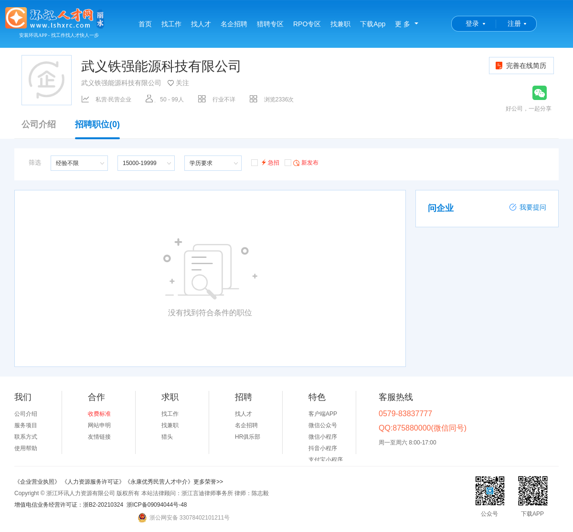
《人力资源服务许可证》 (93, 481)
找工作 (171, 24)
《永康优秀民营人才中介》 (159, 481)
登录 (472, 23)
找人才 (201, 24)
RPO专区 (307, 24)
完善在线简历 (520, 65)
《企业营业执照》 (38, 481)
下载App (372, 24)
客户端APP (322, 413)
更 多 (402, 24)
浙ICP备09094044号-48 (157, 504)
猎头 (167, 436)
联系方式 (25, 436)
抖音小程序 (322, 448)
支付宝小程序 (325, 459)
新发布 (301, 162)
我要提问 (527, 207)
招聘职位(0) (97, 129)
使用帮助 (25, 448)
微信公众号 (322, 425)
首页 (145, 24)
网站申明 (99, 425)
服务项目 (25, 425)
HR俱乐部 (247, 436)
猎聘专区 (270, 24)
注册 (514, 23)
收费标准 (99, 413)
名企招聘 (234, 24)
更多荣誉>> (208, 481)
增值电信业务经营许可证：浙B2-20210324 (68, 504)
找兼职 (340, 24)
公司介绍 (38, 124)
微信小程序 (322, 436)
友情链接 (99, 436)
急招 (265, 162)
